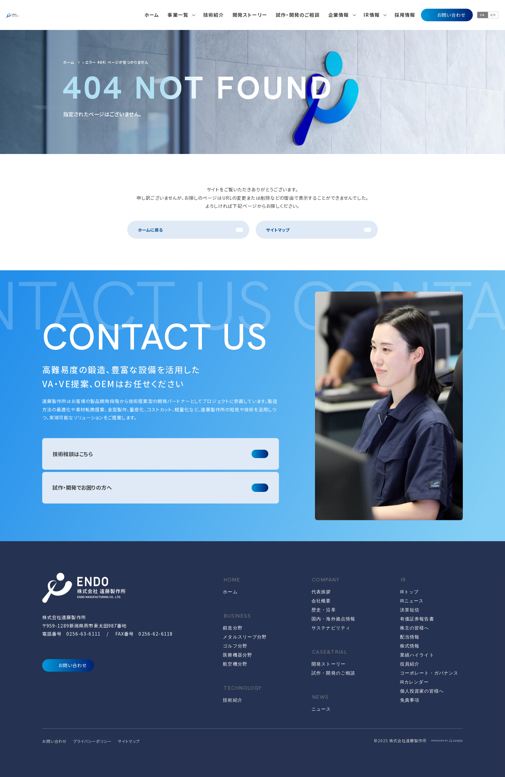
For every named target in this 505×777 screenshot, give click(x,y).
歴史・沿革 (323, 610)
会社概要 (321, 601)
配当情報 (409, 637)
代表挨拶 (321, 592)
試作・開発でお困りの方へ (82, 487)
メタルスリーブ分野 (245, 637)
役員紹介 (409, 664)
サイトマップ (277, 230)
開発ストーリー (328, 664)
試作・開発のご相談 (333, 673)
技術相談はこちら (72, 454)
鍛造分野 (232, 628)
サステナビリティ (330, 628)
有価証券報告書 (417, 619)
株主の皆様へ (414, 628)
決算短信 (409, 610)
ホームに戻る (150, 230)
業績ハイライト (417, 655)
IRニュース (412, 601)
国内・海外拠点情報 (333, 619)
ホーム (68, 62)
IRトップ (409, 592)
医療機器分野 (237, 655)
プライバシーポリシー (92, 741)
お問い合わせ (446, 15)
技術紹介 (232, 700)
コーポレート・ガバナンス (429, 673)
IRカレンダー (414, 682)
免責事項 (409, 700)
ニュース (321, 709)
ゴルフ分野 (235, 646)
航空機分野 (235, 664)
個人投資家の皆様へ (422, 691)
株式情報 (409, 646)
